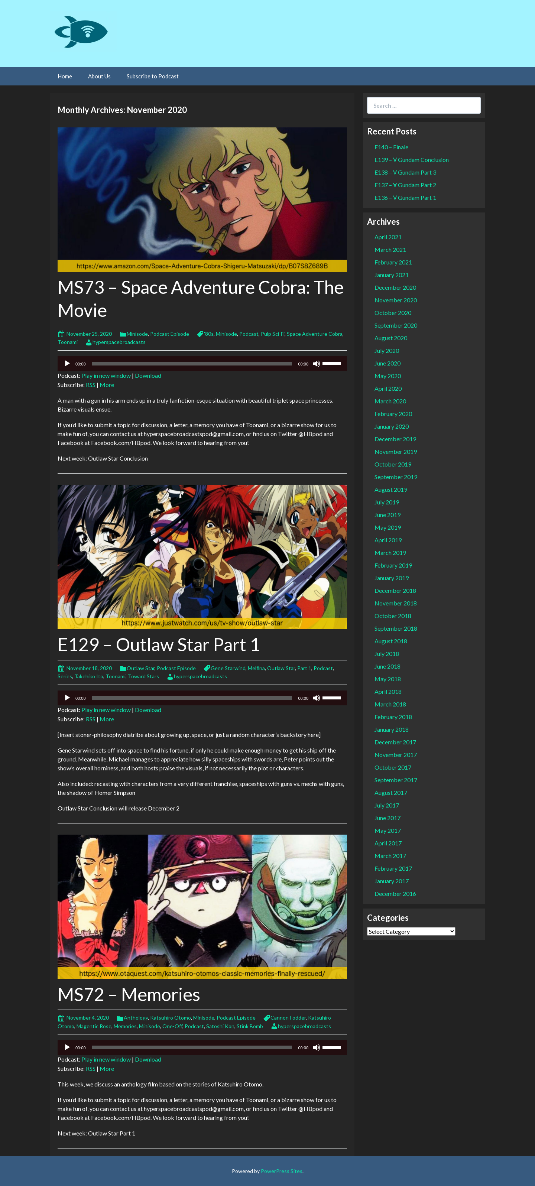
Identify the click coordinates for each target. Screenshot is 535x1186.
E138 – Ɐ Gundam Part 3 (405, 172)
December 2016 (395, 893)
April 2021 (388, 236)
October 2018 (392, 615)
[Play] (67, 363)
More (107, 384)
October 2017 (392, 767)
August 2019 (390, 489)
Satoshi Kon (220, 1026)
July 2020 (386, 350)
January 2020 (391, 426)
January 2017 (391, 880)
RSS (90, 384)
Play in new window (106, 375)
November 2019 (395, 451)
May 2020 (387, 375)
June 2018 (387, 666)
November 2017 (395, 754)
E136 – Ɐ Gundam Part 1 (405, 197)
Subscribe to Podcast (153, 76)
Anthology (136, 1017)
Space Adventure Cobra (315, 334)
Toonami (68, 342)
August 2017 (390, 792)
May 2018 (387, 678)
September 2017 (395, 779)
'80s (209, 334)
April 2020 (388, 388)
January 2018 (391, 729)
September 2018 (395, 628)
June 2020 (387, 363)
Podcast (249, 334)
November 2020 (395, 299)
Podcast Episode (169, 334)
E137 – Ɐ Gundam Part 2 (405, 184)
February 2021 (393, 262)
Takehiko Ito (88, 676)
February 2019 (393, 565)
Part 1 (304, 668)
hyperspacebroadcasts (119, 342)
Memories (125, 1026)
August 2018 (390, 640)
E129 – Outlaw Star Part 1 (159, 644)
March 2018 (390, 704)
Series (65, 676)
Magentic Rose (94, 1026)
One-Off (172, 1026)
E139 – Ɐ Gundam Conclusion (411, 159)
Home (65, 76)
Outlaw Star (141, 668)
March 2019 (390, 552)
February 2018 (393, 716)
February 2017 (393, 868)
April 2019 (388, 539)
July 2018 (386, 653)
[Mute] (316, 363)
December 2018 (395, 590)
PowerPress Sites (281, 1171)
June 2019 (387, 514)
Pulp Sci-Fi (273, 334)
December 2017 (395, 741)
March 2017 (390, 855)
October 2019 (392, 464)
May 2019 (387, 527)
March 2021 (390, 249)
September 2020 (395, 325)
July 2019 (386, 502)
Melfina (256, 668)
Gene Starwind (228, 668)
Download (148, 375)
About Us (99, 76)
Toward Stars (143, 676)
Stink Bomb (250, 1026)
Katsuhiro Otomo (170, 1017)
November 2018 (395, 603)
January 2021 (391, 274)
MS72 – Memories (129, 994)
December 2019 (395, 438)
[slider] (192, 363)
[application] (202, 363)
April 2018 (388, 691)
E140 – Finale (391, 146)
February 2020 (393, 413)
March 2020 (390, 400)
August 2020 (390, 337)
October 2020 (392, 312)
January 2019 (391, 577)
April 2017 (388, 843)
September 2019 (395, 476)
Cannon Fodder (288, 1017)
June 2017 (387, 817)
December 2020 (395, 287)
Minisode (137, 334)
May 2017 (387, 830)
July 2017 (386, 805)
